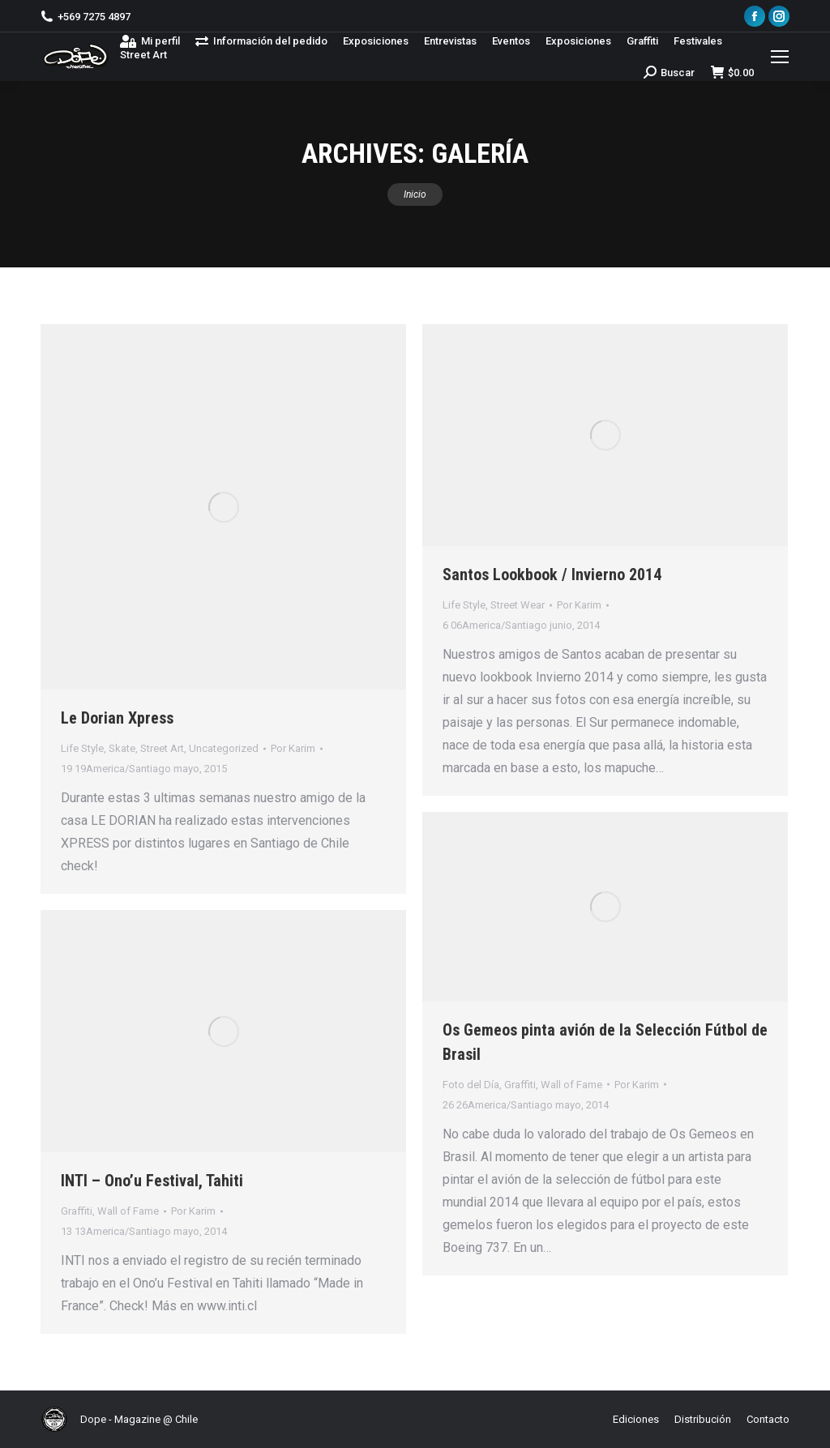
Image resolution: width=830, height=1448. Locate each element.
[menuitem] (150, 41)
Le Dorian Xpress (117, 718)
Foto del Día (471, 1085)
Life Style (82, 748)
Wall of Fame (571, 1085)
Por (293, 748)
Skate (122, 748)
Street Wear (517, 605)
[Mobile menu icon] (779, 56)
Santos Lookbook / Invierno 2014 (552, 574)
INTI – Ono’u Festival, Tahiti (152, 1180)
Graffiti (520, 1085)
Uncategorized (224, 748)
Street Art (162, 748)
